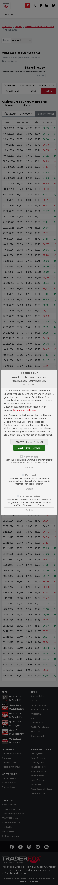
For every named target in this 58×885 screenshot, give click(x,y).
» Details (29, 467)
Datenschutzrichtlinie (24, 410)
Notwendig (31, 456)
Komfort (30, 475)
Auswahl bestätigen (29, 442)
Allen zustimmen (29, 447)
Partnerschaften (30, 496)
